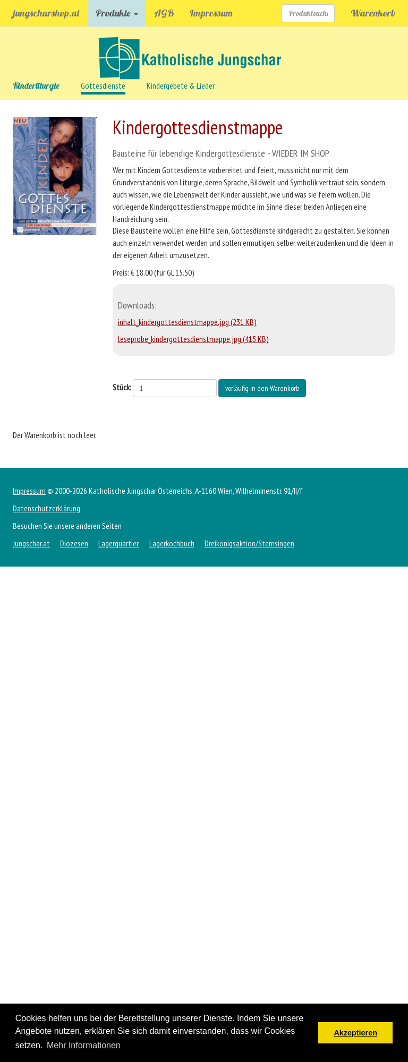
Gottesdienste (103, 85)
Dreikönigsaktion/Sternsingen (249, 543)
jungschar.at (31, 543)
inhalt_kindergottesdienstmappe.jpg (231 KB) (187, 321)
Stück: (122, 387)
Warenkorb (373, 13)
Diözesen (74, 543)
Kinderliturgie (36, 85)
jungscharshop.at (46, 13)
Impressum (211, 13)
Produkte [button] (117, 13)
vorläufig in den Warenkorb (262, 388)
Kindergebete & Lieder (181, 85)
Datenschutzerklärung (46, 508)
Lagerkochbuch (171, 543)
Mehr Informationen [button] (84, 1045)
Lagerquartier (118, 543)
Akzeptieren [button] (355, 1033)
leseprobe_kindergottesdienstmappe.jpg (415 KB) (193, 338)
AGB (164, 13)
